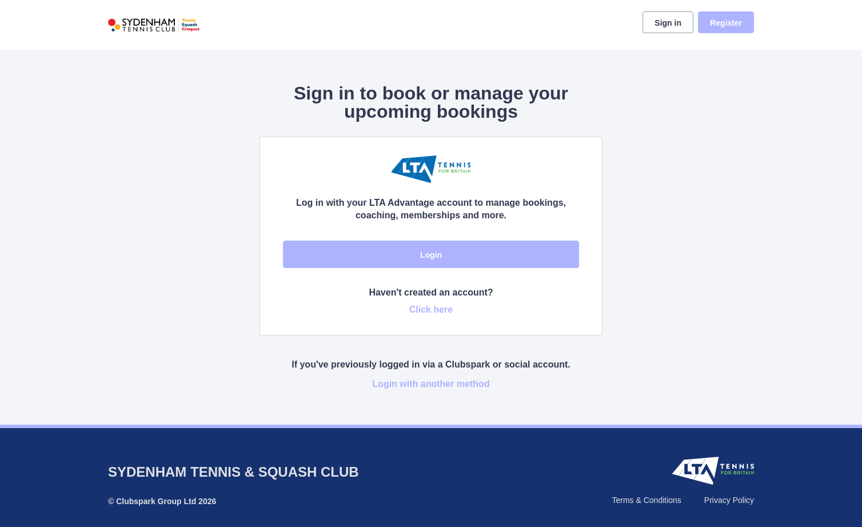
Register (726, 22)
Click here (431, 309)
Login (431, 254)
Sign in (668, 22)
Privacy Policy (729, 500)
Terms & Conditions (646, 500)
